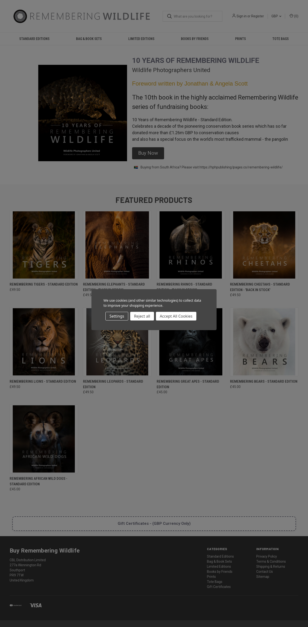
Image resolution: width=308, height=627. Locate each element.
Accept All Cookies (176, 316)
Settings (116, 316)
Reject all (142, 316)
